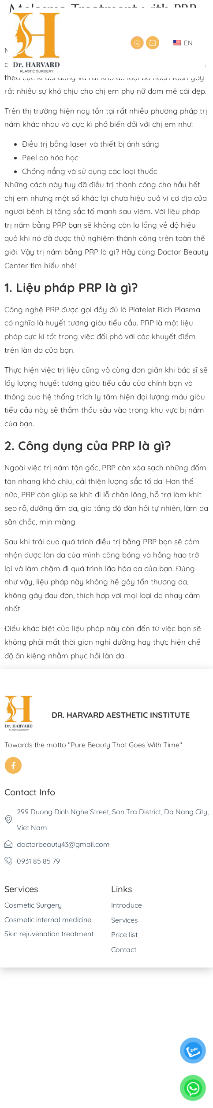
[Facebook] (13, 765)
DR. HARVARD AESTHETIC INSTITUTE (121, 715)
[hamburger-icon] (137, 42)
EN (183, 43)
